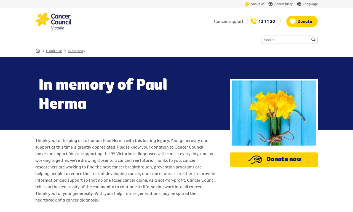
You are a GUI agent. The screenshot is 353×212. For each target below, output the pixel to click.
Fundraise (54, 50)
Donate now (274, 159)
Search (314, 40)
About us (254, 4)
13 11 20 (266, 21)
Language (307, 4)
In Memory (76, 50)
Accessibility (280, 4)
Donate (305, 21)
